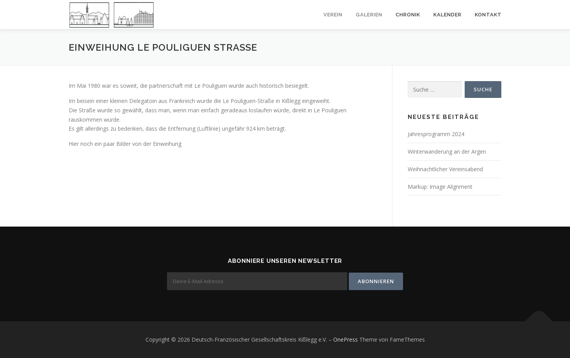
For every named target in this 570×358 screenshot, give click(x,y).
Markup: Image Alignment (440, 186)
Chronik (408, 15)
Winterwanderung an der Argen (447, 151)
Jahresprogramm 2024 (436, 134)
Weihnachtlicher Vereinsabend (445, 169)
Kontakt (488, 15)
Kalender (447, 15)
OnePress (345, 339)
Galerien (369, 15)
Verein (333, 15)
